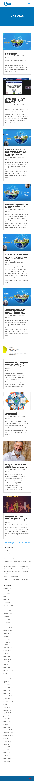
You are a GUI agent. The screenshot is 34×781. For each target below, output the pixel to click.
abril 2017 (6, 665)
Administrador (12, 56)
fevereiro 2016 (7, 696)
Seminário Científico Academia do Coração (16, 579)
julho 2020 (6, 619)
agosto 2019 (7, 636)
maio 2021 (6, 596)
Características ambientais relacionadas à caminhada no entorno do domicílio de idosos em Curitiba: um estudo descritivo (16, 152)
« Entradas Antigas (8, 543)
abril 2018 (6, 653)
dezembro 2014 (8, 733)
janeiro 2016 (7, 699)
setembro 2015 (7, 710)
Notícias (7, 58)
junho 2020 (6, 622)
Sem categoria (7, 553)
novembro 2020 (8, 608)
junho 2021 (6, 594)
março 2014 (7, 758)
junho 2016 (6, 687)
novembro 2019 (8, 631)
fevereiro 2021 (7, 602)
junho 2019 (6, 642)
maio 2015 (6, 721)
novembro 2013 (8, 764)
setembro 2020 (7, 614)
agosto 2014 (7, 744)
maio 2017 (6, 662)
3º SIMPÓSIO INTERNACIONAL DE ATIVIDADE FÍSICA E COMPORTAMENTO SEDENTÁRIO (16, 101)
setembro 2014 (7, 741)
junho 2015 (6, 718)
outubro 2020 (7, 611)
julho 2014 (6, 747)
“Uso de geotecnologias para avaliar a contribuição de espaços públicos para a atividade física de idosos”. (15, 311)
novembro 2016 (8, 673)
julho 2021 (6, 591)
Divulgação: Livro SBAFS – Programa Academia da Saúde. (16, 517)
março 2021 (7, 599)
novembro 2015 (8, 704)
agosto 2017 (7, 659)
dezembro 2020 (8, 605)
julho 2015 (6, 716)
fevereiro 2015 (7, 730)
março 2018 (7, 656)
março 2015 (7, 727)
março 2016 (7, 693)
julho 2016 (6, 684)
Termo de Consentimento (11, 577)
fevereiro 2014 (7, 761)
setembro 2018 (7, 650)
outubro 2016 (7, 676)
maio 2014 (6, 752)
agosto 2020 (7, 616)
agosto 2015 (7, 713)
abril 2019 (6, 645)
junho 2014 (6, 750)
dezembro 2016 (8, 670)
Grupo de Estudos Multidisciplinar (11, 413)
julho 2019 (6, 639)
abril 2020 (6, 625)
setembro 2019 (7, 633)
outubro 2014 (7, 738)
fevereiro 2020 (7, 628)
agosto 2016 (7, 682)
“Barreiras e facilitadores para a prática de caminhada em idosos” (16, 206)
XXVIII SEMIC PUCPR (12, 54)
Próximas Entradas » (25, 543)
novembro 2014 (8, 735)
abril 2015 (6, 724)
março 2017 (7, 667)
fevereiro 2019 (7, 648)
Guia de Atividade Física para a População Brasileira (16, 363)
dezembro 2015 (8, 701)
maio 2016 (6, 690)
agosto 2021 (7, 588)
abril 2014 (6, 755)
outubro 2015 (7, 707)
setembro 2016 (7, 679)
